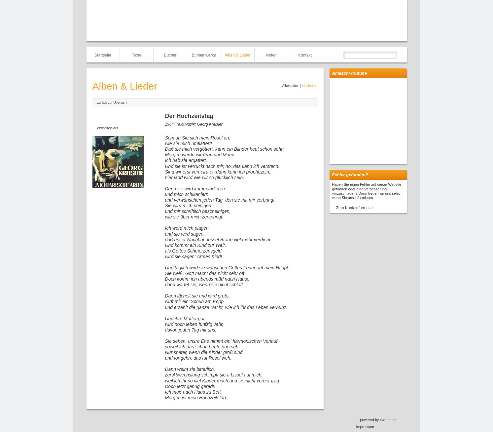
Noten (271, 55)
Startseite (102, 55)
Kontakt (305, 55)
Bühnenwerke (204, 55)
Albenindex (290, 86)
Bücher (170, 55)
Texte (136, 55)
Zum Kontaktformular (354, 208)
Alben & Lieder (238, 55)
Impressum (365, 427)
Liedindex (309, 86)
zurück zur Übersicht (112, 102)
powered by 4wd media (378, 420)
